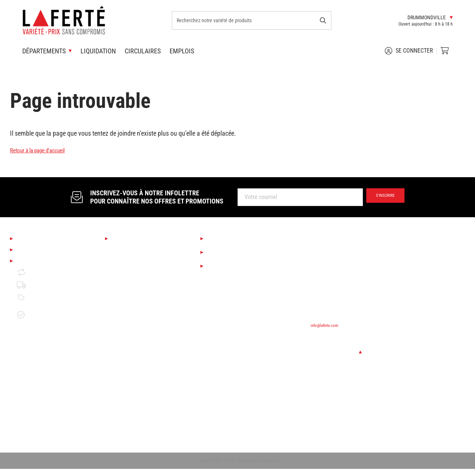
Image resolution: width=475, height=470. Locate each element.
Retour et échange (45, 281)
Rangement (125, 427)
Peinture (122, 326)
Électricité (124, 414)
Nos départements (138, 238)
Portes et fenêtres (133, 377)
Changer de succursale (342, 352)
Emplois (182, 51)
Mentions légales (42, 268)
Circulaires (143, 51)
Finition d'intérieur (134, 314)
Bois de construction (136, 351)
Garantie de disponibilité (37, 323)
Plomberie (124, 402)
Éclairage (123, 288)
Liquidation (98, 51)
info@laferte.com (328, 325)
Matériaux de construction (143, 364)
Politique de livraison (48, 294)
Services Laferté (231, 238)
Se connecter (409, 50)
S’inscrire (381, 197)
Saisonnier (124, 251)
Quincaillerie (127, 389)
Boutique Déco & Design (140, 263)
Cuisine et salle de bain (140, 276)
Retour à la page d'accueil (43, 150)
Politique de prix (43, 306)
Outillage (123, 339)
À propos (29, 238)
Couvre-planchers (132, 301)
